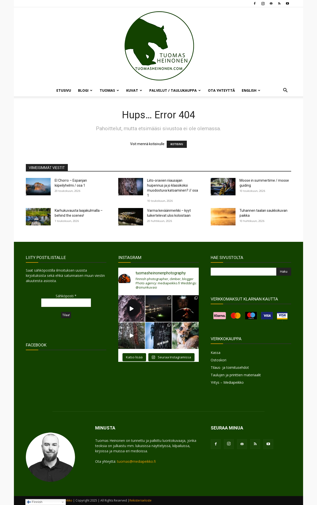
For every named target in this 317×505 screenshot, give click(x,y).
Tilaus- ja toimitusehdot (230, 367)
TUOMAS (109, 90)
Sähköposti (66, 296)
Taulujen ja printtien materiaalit (236, 375)
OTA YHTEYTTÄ (221, 90)
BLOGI (85, 90)
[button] (285, 90)
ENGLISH (251, 90)
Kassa (215, 352)
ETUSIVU (63, 90)
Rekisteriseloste (140, 500)
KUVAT (134, 90)
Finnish (34, 502)
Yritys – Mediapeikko (227, 382)
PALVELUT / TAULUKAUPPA (175, 90)
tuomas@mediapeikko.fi (136, 461)
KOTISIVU (176, 144)
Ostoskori (218, 360)
